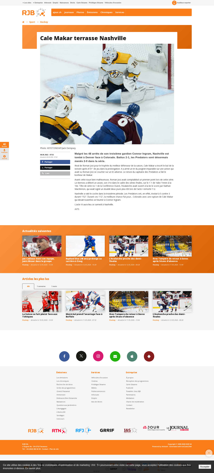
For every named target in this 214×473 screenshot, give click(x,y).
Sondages (60, 415)
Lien (45, 173)
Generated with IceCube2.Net (180, 446)
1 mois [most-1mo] (54, 286)
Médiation (130, 398)
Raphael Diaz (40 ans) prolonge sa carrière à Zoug (84, 260)
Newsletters (115, 356)
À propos (129, 378)
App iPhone (132, 356)
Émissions (92, 12)
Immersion (61, 395)
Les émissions (62, 378)
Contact (129, 405)
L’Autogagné (61, 408)
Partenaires (130, 395)
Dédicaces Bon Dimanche (67, 398)
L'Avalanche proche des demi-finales (125, 260)
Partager (47, 162)
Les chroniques (63, 381)
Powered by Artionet (160, 446)
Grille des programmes (66, 388)
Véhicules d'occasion (113, 3)
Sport (32, 22)
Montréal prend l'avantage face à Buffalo (84, 315)
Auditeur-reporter (181, 3)
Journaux (69, 12)
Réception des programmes (137, 381)
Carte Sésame (82, 3)
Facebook (64, 356)
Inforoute (47, 3)
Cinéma (94, 381)
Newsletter (130, 408)
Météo (94, 388)
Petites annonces (98, 391)
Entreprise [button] (38, 3)
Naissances (64, 3)
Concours (60, 419)
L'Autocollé (61, 412)
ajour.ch (57, 12)
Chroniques (106, 12)
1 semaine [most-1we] (41, 286)
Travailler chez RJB (133, 391)
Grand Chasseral (63, 391)
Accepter (205, 466)
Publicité (129, 388)
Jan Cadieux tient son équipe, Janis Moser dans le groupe (38, 260)
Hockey (44, 22)
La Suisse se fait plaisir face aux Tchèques (39, 315)
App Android (149, 356)
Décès (72, 3)
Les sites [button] (27, 3)
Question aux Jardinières (66, 405)
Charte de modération (135, 402)
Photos (80, 12)
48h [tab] (28, 286)
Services (119, 12)
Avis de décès (96, 402)
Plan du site (54, 449)
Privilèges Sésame (96, 3)
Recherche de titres (65, 384)
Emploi (55, 3)
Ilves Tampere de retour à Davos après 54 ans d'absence (170, 260)
